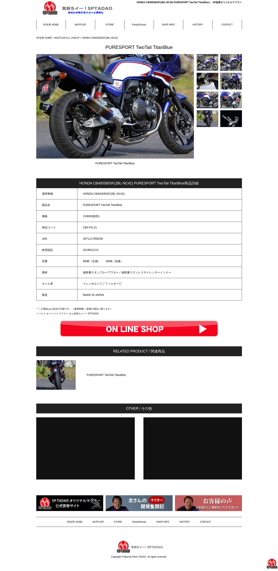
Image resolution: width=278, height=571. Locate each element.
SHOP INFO (168, 24)
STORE (110, 24)
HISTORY (197, 24)
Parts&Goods (139, 24)
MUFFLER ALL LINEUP (67, 37)
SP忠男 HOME (51, 24)
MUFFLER (80, 24)
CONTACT (227, 24)
